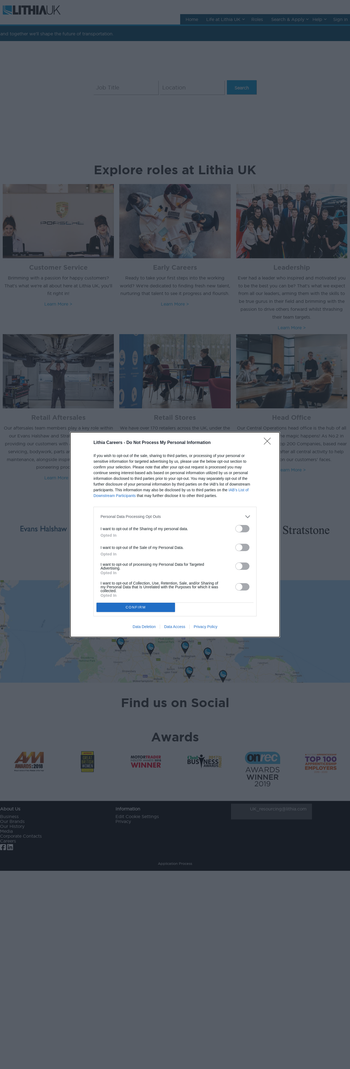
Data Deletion (144, 626)
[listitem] (175, 517)
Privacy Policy (205, 626)
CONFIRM (136, 607)
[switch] (242, 528)
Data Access (174, 626)
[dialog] (175, 534)
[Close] (269, 443)
